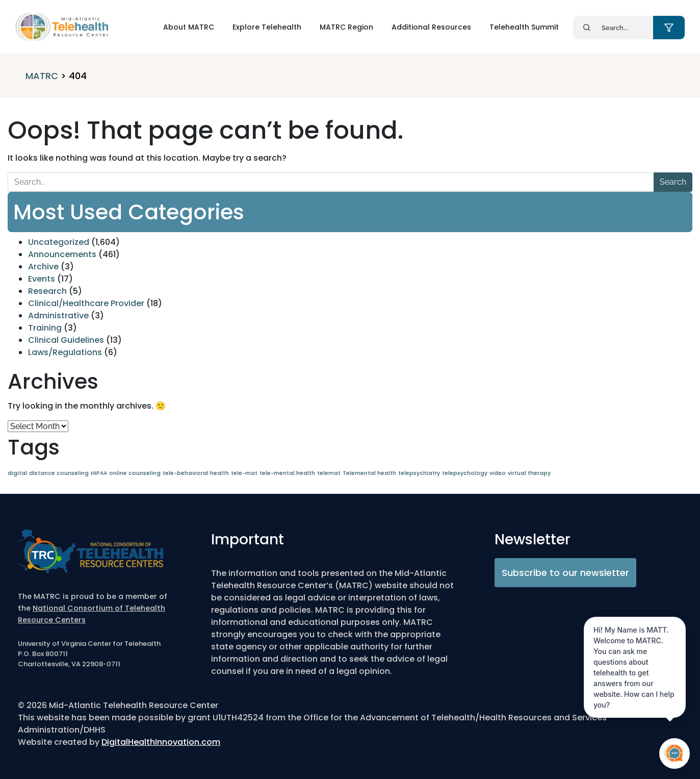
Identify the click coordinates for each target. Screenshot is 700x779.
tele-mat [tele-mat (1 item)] (244, 473)
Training (45, 328)
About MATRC (188, 27)
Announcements (62, 254)
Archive (43, 266)
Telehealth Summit (524, 27)
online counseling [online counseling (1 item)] (135, 473)
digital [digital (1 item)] (17, 473)
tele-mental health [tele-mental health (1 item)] (287, 473)
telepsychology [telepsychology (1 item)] (464, 473)
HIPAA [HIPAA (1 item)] (99, 473)
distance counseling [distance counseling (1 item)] (59, 473)
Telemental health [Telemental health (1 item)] (369, 473)
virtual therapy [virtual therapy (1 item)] (529, 473)
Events (41, 279)
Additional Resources (431, 27)
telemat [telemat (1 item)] (329, 473)
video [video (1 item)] (497, 473)
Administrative (58, 315)
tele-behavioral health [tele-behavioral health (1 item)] (196, 473)
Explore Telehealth (266, 27)
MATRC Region (346, 27)
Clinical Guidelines (66, 340)
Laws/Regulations (65, 352)
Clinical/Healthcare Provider (86, 303)
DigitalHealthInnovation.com (160, 742)
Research (47, 291)
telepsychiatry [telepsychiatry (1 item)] (419, 473)
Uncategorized (58, 242)
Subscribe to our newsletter (565, 572)
